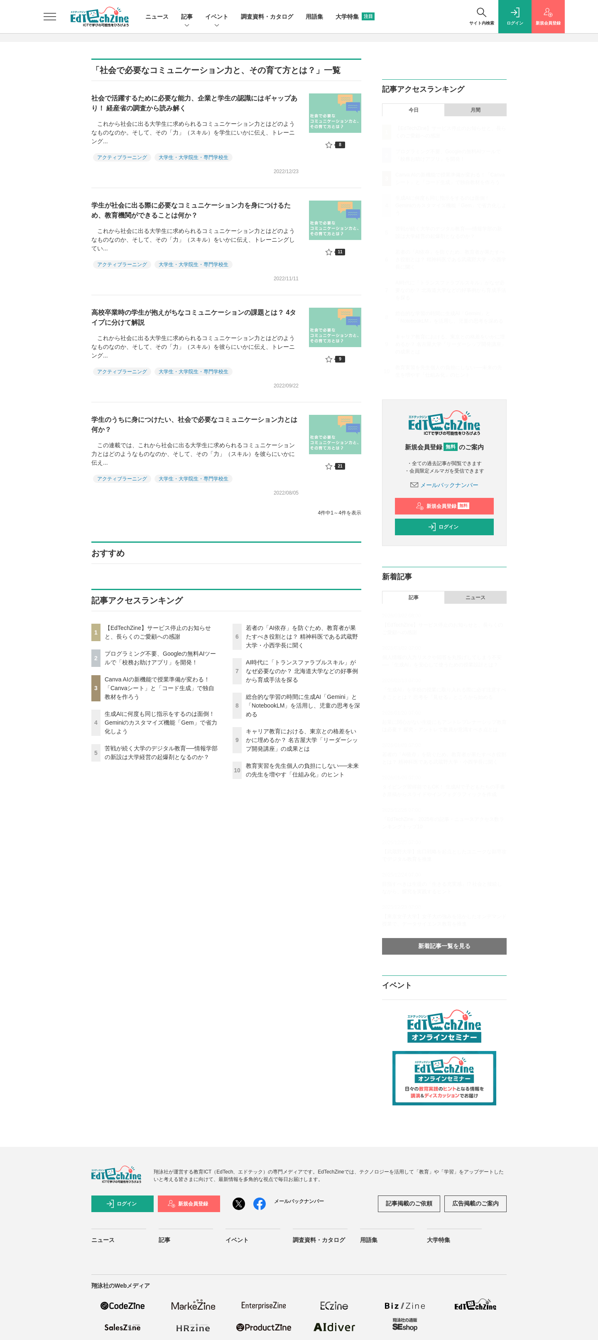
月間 (475, 110)
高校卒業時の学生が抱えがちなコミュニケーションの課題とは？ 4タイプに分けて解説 (193, 317)
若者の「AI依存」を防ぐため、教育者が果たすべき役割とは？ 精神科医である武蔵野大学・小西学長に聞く (302, 637)
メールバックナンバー (444, 485)
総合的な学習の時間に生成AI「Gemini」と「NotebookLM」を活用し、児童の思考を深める (303, 705)
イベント (216, 17)
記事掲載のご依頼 (409, 1203)
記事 (187, 17)
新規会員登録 (442, 506)
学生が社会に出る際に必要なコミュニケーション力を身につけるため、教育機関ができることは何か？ (191, 210)
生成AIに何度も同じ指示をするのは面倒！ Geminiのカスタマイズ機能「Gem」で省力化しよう (161, 722)
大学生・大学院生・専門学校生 (193, 157)
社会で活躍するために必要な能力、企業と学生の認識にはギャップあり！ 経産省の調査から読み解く (194, 103)
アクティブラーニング (122, 157)
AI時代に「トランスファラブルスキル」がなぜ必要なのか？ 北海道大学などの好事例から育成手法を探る (302, 671)
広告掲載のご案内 (475, 1203)
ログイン (443, 527)
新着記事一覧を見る (444, 946)
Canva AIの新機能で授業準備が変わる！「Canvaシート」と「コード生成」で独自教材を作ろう (159, 688)
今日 (414, 110)
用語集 (314, 16)
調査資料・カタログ (267, 16)
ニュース (157, 16)
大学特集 (355, 16)
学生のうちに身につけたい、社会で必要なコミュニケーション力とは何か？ (194, 424)
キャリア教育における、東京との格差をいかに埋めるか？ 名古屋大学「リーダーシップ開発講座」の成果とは (302, 740)
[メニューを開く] (49, 16)
